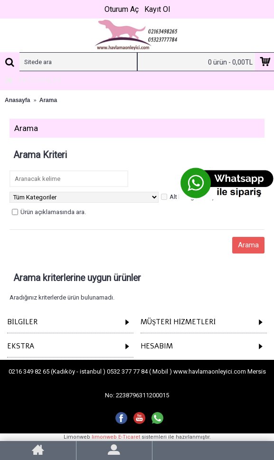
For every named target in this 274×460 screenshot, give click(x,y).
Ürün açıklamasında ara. (49, 212)
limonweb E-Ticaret (116, 437)
